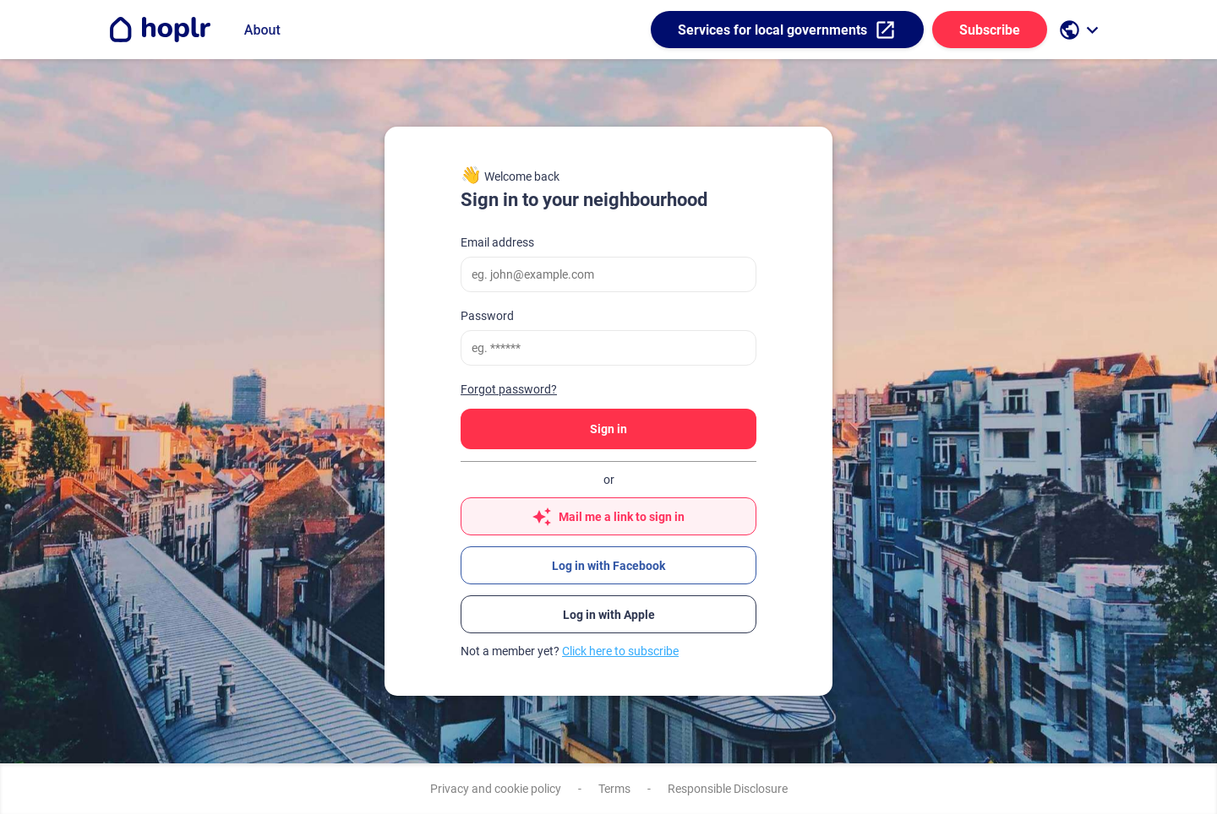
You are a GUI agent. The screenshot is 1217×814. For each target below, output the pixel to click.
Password (487, 316)
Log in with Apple (609, 614)
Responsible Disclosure (728, 788)
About (262, 30)
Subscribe (989, 30)
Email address (497, 242)
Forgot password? (509, 389)
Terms (614, 788)
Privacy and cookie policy (495, 788)
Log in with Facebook (608, 566)
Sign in (608, 429)
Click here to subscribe (620, 651)
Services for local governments (787, 30)
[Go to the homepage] (159, 29)
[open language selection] (1081, 30)
